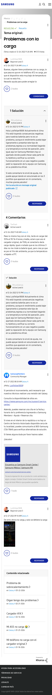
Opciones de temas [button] (43, 25)
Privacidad (6, 678)
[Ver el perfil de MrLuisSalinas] (16, 120)
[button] (43, 60)
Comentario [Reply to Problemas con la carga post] (38, 96)
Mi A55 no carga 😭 (17, 626)
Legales (5, 682)
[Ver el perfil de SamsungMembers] (17, 374)
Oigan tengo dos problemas (22, 600)
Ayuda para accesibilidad (13, 668)
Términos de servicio (11, 673)
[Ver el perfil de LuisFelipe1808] (16, 59)
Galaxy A (24, 66)
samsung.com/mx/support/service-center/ (18, 472)
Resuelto (23, 28)
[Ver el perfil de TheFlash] (13, 224)
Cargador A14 (14, 613)
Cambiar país (7, 687)
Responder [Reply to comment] (37, 204)
